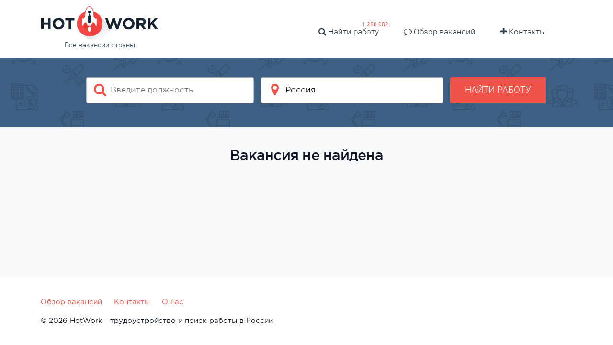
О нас (172, 302)
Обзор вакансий (440, 31)
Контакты (523, 31)
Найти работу (348, 31)
